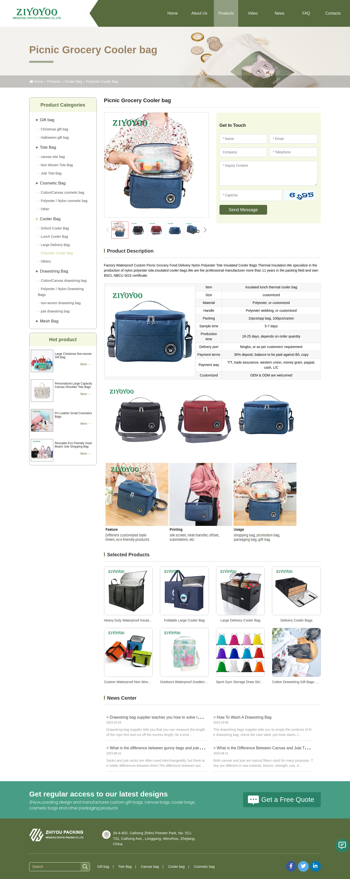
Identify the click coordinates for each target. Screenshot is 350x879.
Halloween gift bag (55, 137)
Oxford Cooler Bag (55, 228)
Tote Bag (48, 147)
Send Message (243, 209)
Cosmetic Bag (53, 183)
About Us (199, 13)
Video (253, 13)
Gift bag (47, 120)
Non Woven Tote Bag (57, 165)
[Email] (293, 139)
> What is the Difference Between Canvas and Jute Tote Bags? (267, 748)
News (279, 13)
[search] (85, 866)
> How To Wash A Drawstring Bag (242, 717)
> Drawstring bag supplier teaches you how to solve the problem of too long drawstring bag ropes (190, 717)
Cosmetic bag (204, 867)
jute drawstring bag (55, 311)
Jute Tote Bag (51, 173)
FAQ (306, 13)
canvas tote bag (53, 157)
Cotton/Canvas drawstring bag (64, 281)
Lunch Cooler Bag (54, 236)
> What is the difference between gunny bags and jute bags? (158, 748)
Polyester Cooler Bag (102, 81)
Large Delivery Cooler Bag (240, 620)
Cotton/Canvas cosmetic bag (62, 192)
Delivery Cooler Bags (296, 620)
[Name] (243, 139)
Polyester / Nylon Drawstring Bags (61, 292)
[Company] (243, 152)
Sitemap (279, 863)
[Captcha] (250, 195)
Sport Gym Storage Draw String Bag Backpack (251, 682)
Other (45, 209)
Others (46, 261)
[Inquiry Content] (268, 173)
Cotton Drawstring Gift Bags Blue (297, 682)
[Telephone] (293, 152)
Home (172, 13)
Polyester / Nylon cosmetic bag (64, 201)
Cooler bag (176, 867)
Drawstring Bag (54, 271)
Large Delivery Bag (55, 245)
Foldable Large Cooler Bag (184, 620)
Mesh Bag (49, 321)
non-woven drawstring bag (61, 303)
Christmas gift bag (54, 129)
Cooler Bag (73, 81)
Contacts (333, 13)
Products (226, 13)
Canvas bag (150, 867)
